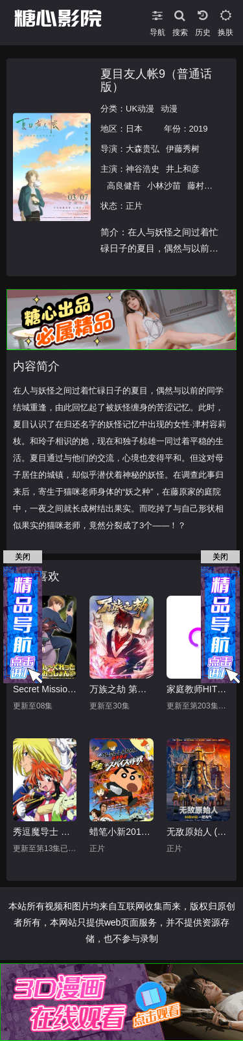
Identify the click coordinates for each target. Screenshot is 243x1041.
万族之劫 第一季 (121, 689)
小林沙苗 (164, 186)
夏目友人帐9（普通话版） (156, 80)
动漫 (169, 108)
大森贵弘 (142, 149)
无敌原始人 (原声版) (198, 831)
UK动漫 (140, 108)
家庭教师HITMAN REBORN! (198, 689)
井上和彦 (183, 169)
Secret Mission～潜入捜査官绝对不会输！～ (44, 689)
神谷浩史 (142, 169)
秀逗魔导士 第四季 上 (44, 831)
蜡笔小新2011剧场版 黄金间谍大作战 (121, 831)
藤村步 (200, 186)
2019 (198, 129)
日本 (134, 129)
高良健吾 (124, 186)
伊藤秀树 (183, 149)
